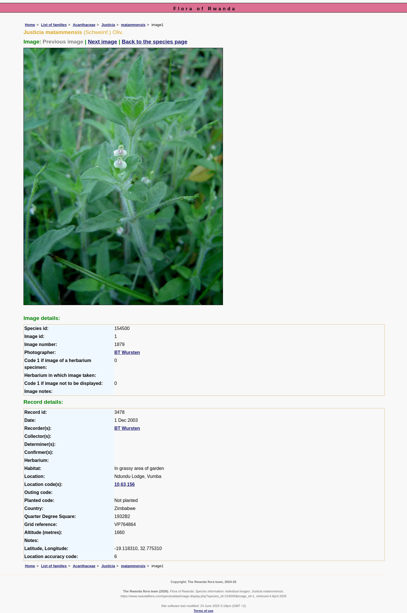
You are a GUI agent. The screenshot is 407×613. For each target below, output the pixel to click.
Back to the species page (154, 42)
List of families (54, 25)
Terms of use (204, 610)
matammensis (133, 25)
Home (30, 25)
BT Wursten (127, 352)
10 (117, 484)
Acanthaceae (84, 25)
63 (123, 484)
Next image (102, 42)
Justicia (108, 25)
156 (131, 484)
